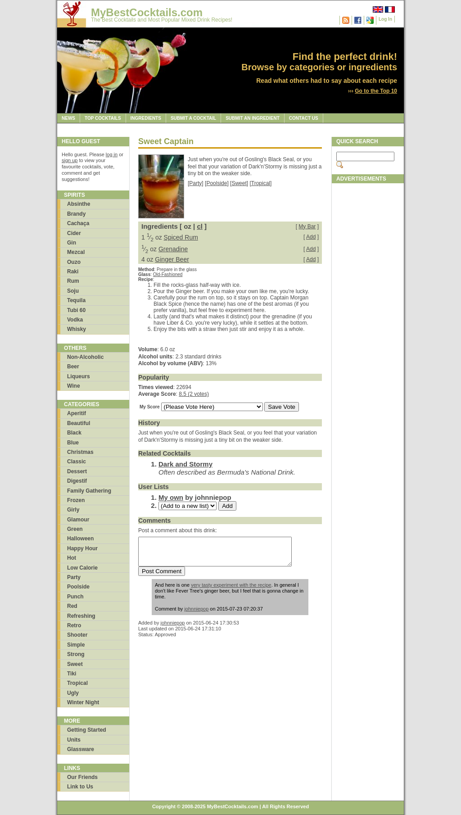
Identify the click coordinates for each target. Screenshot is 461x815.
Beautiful (78, 423)
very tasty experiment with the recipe (231, 590)
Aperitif (76, 413)
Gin (71, 243)
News (68, 118)
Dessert (77, 471)
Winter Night (83, 702)
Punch (75, 596)
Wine (73, 386)
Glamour (78, 519)
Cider (74, 233)
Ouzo (74, 262)
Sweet (75, 664)
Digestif (77, 481)
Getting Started (86, 730)
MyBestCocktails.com (147, 12)
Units (74, 740)
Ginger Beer (172, 259)
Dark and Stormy (185, 464)
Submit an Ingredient (253, 118)
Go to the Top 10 (376, 91)
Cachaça (78, 223)
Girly (73, 510)
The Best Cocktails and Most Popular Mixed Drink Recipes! (161, 20)
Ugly (73, 693)
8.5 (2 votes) (194, 394)
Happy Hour (82, 548)
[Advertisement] (368, 323)
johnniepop (196, 614)
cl (200, 226)
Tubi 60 (76, 310)
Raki (72, 271)
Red (72, 606)
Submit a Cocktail (193, 118)
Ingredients (146, 118)
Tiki (71, 673)
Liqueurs (78, 376)
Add (311, 237)
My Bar (307, 226)
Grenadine (173, 249)
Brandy (76, 214)
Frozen (76, 500)
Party (74, 577)
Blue (73, 442)
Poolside (78, 587)
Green (75, 529)
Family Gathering (89, 491)
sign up (69, 160)
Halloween (80, 538)
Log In (385, 19)
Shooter (77, 635)
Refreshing (81, 616)
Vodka (75, 320)
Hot (71, 558)
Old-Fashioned (168, 274)
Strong (76, 654)
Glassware (80, 749)
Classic (76, 461)
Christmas (80, 452)
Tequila (76, 300)
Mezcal (76, 252)
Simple (76, 645)
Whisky (76, 329)
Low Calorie (82, 568)
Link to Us (80, 786)
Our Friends (82, 777)
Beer (73, 366)
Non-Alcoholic (85, 357)
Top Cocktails (103, 118)
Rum (73, 281)
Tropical (77, 683)
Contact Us (303, 118)
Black (74, 433)
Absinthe (78, 204)
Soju (73, 291)
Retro (74, 625)
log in (112, 154)
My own (170, 497)
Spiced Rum (181, 237)
